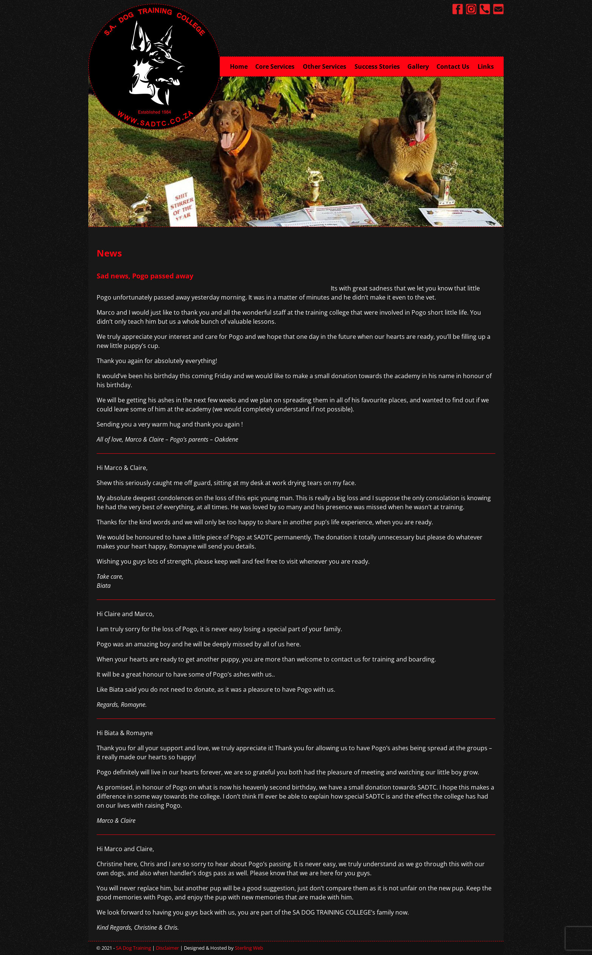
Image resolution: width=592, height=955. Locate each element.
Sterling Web (249, 947)
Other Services (327, 66)
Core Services (277, 66)
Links (486, 66)
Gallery (418, 66)
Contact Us (455, 66)
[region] (296, 151)
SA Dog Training (133, 947)
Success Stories (377, 66)
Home (239, 66)
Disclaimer (167, 947)
